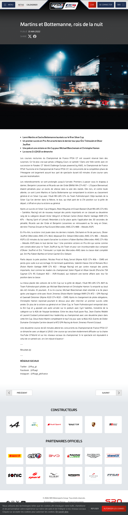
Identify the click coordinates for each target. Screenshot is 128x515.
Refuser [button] (95, 508)
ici (30, 349)
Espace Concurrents (76, 502)
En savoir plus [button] (62, 511)
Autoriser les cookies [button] (114, 508)
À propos (47, 502)
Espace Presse (59, 502)
